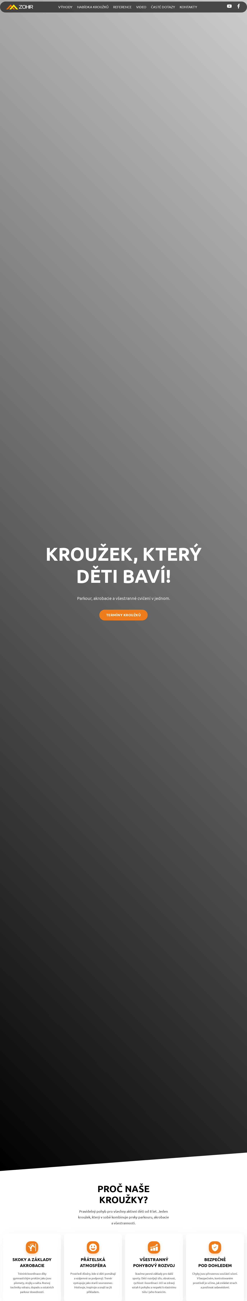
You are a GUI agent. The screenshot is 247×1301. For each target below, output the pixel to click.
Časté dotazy (163, 7)
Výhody (65, 7)
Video (141, 7)
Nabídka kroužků (93, 7)
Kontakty (188, 7)
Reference (122, 7)
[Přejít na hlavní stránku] (19, 6)
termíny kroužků (123, 615)
